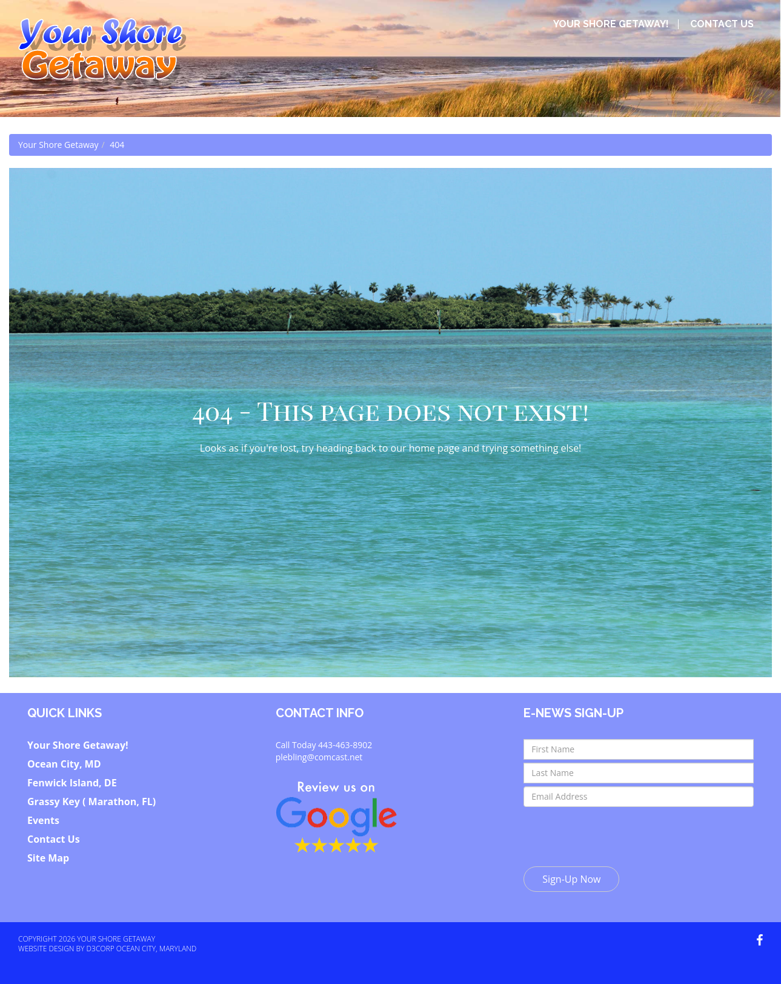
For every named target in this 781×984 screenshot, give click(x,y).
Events (43, 820)
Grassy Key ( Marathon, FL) (91, 801)
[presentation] (615, 833)
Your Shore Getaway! (611, 24)
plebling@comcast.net (319, 757)
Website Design (46, 948)
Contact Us (722, 24)
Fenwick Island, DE (72, 782)
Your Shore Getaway (58, 144)
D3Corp (101, 948)
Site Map (48, 858)
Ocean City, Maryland (156, 948)
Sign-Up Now (571, 879)
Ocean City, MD (64, 764)
